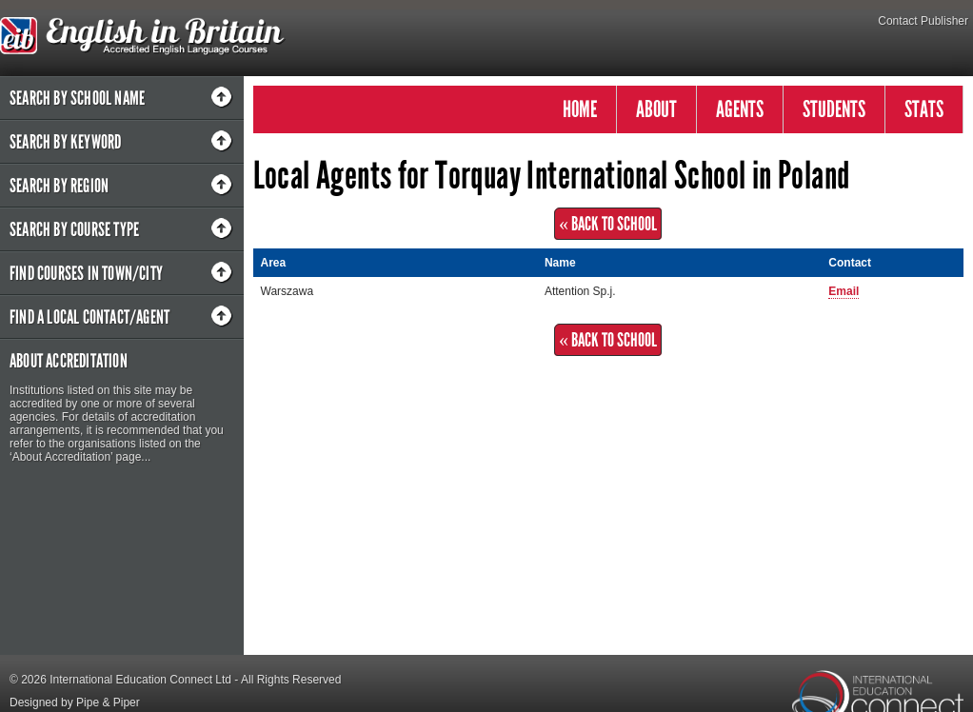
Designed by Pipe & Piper (75, 702)
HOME (580, 109)
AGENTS (740, 109)
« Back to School (608, 223)
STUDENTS (834, 109)
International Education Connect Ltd (140, 679)
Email (843, 291)
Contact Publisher (923, 21)
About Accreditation (69, 360)
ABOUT (656, 109)
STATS (923, 109)
